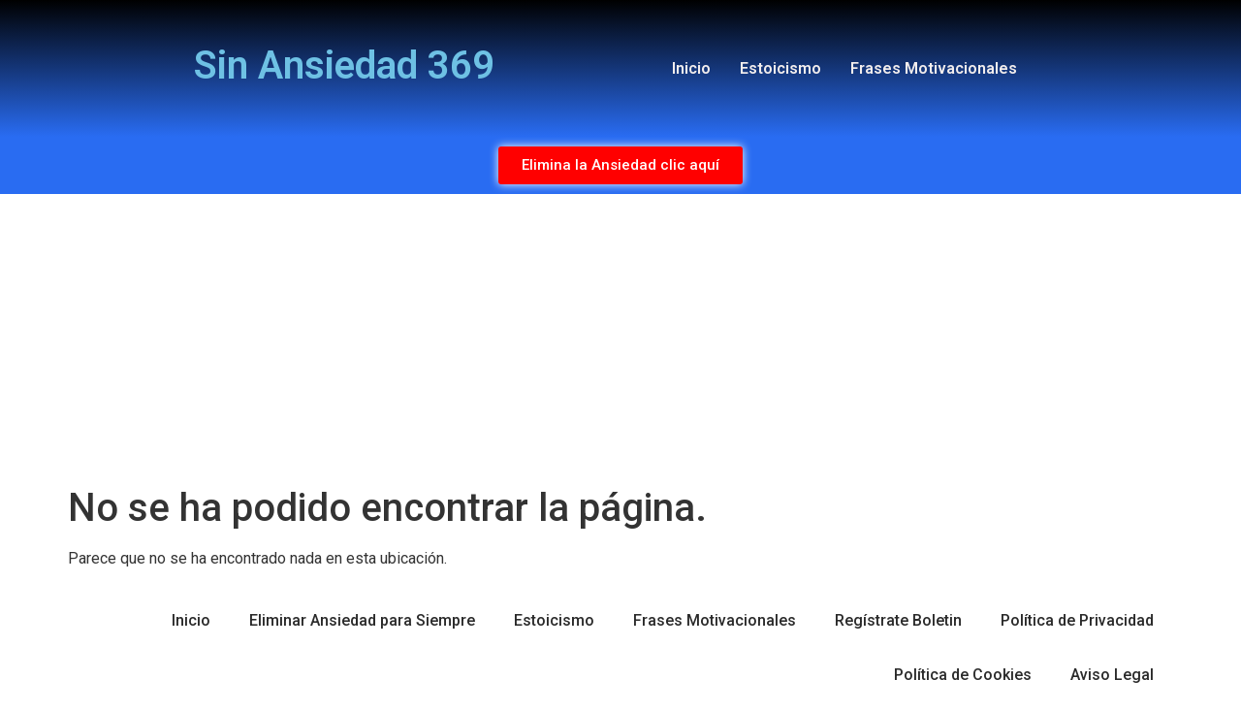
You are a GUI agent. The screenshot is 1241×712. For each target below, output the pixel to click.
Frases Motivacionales (933, 68)
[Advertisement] (620, 339)
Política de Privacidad (1077, 620)
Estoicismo (780, 68)
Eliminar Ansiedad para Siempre (362, 620)
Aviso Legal (1112, 674)
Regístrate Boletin (898, 620)
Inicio (691, 68)
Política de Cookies (963, 674)
